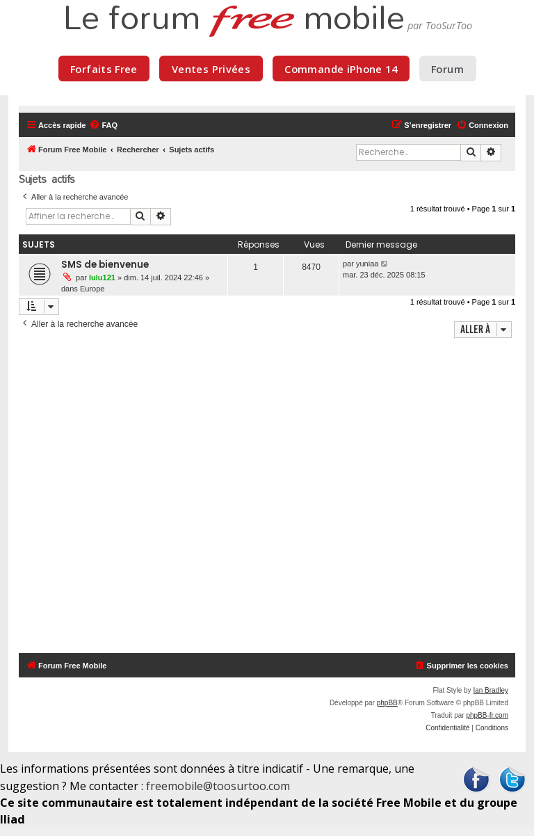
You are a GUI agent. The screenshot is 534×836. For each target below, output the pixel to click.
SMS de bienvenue (105, 264)
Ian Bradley (490, 690)
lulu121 (102, 277)
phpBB (387, 703)
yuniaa (367, 263)
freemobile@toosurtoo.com (218, 786)
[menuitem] (103, 125)
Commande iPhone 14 (340, 69)
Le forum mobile (234, 19)
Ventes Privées (211, 69)
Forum (447, 69)
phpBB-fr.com (487, 715)
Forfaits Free (104, 69)
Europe (92, 288)
